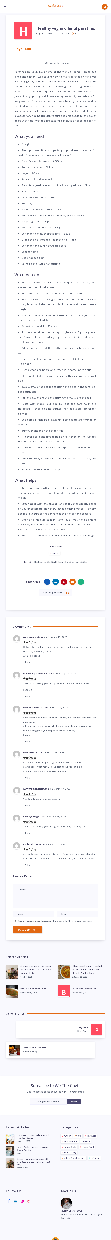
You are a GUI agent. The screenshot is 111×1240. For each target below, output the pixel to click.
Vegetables (81, 562)
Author (67, 1117)
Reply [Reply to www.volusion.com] (27, 777)
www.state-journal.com (35, 707)
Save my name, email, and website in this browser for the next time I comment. (55, 921)
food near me (70, 1122)
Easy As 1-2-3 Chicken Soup (36, 992)
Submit (74, 1082)
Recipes (55, 553)
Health (86, 1122)
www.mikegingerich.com (36, 788)
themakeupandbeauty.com (37, 673)
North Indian (57, 562)
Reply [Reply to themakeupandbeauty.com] (27, 696)
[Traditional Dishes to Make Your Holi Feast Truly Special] (10, 1119)
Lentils (46, 562)
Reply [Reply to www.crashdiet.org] (27, 662)
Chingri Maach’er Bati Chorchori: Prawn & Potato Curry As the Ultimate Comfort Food (88, 971)
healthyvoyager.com (34, 816)
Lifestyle (95, 1139)
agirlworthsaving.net (34, 844)
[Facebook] (9, 1182)
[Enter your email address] (48, 1082)
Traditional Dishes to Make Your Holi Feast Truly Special (33, 1117)
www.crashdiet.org (33, 637)
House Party (70, 1134)
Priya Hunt (25, 48)
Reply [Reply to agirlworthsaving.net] (27, 865)
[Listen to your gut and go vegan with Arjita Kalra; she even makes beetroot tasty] (10, 1143)
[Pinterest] (29, 1182)
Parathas (69, 562)
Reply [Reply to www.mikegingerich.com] (27, 805)
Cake (78, 1117)
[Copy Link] (55, 592)
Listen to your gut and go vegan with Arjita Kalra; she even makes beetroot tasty (36, 971)
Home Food (88, 1128)
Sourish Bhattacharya (72, 1192)
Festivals (91, 1117)
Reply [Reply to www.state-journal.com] (27, 741)
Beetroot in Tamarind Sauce (89, 992)
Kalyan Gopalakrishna (74, 1139)
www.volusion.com (33, 752)
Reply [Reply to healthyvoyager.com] (27, 833)
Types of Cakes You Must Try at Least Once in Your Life (31, 1130)
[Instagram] (22, 1182)
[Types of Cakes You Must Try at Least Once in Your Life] (10, 1132)
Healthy (38, 562)
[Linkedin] (15, 1182)
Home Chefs (70, 1128)
